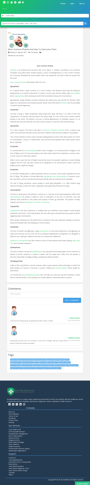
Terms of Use (13, 415)
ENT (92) (37, 361)
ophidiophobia (37, 251)
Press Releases (14, 413)
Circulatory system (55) (40, 359)
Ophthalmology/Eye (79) (48, 364)
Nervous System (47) (27, 364)
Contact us (12, 457)
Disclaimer (12, 417)
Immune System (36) (53, 361)
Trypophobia (14, 210)
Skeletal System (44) (29, 367)
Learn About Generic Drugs (18, 470)
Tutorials (12, 472)
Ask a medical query (15, 435)
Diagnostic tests (14, 439)
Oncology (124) (37, 364)
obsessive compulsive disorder (53, 130)
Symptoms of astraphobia (19, 240)
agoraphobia (19, 96)
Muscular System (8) (16, 364)
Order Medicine (14, 443)
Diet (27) (67, 359)
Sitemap (11, 422)
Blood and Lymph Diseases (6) (26, 359)
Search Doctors (14, 437)
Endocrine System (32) (27, 361)
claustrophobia (15, 196)
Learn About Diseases (16, 465)
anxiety (64, 103)
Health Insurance (14, 446)
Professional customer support (19, 448)
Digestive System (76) (16, 361)
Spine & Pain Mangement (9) (43, 367)
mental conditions (61, 267)
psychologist (35, 274)
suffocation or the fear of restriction (37, 202)
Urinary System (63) (56, 367)
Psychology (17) (74, 364)
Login (72, 3)
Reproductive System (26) (17, 367)
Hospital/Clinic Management (18, 433)
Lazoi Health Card (15, 429)
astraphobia (44, 230)
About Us (12, 411)
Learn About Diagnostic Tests (19, 467)
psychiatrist (27, 274)
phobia (14, 70)
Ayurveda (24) (14, 359)
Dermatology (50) (59, 359)
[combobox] (47, 15)
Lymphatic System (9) (65, 361)
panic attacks (75, 93)
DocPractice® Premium (17, 431)
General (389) (43, 361)
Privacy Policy (13, 419)
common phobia (31, 150)
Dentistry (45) (50, 359)
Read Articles (13, 463)
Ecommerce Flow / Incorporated (20, 461)
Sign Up (82, 3)
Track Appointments (15, 459)
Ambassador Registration (17, 450)
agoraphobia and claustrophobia (55, 176)
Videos (11, 474)
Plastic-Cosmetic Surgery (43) (62, 364)
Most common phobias (18, 82)
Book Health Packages (16, 441)
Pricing (63, 3)
